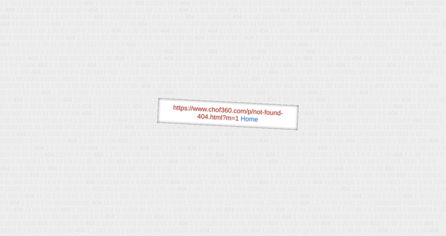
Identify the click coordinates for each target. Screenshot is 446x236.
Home (249, 119)
